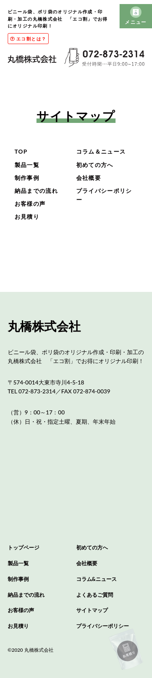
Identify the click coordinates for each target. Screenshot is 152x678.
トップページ (23, 547)
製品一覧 (27, 164)
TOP (21, 151)
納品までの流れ (36, 190)
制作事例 (27, 177)
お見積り (27, 216)
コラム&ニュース (96, 579)
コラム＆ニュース (101, 151)
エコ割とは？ (28, 38)
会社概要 (88, 177)
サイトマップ (92, 610)
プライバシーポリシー (102, 626)
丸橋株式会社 (44, 326)
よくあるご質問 (94, 594)
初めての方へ (94, 164)
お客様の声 (30, 203)
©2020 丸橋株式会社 (31, 650)
